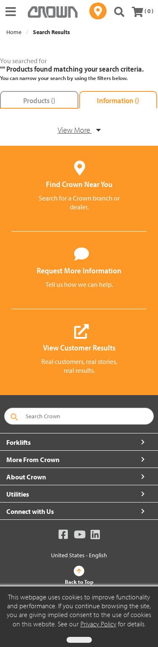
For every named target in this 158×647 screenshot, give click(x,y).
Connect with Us (30, 511)
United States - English (79, 555)
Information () (118, 100)
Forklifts (18, 442)
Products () (39, 100)
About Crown (26, 477)
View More (79, 130)
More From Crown (32, 459)
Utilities (17, 494)
